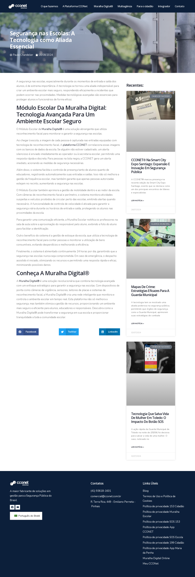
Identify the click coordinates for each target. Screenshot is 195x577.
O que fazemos (49, 6)
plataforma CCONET (74, 145)
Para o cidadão (145, 6)
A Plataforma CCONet (76, 6)
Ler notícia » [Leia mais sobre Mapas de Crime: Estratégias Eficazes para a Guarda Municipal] (137, 323)
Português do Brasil (26, 516)
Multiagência (125, 6)
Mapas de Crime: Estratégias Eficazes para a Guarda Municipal (150, 291)
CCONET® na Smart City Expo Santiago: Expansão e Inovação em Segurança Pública (150, 166)
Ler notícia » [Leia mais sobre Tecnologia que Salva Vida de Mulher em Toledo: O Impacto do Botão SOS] (137, 447)
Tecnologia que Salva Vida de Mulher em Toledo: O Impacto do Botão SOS (150, 418)
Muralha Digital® (103, 6)
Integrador (164, 6)
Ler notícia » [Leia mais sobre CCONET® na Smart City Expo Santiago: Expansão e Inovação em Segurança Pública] (137, 200)
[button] (27, 331)
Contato (179, 6)
